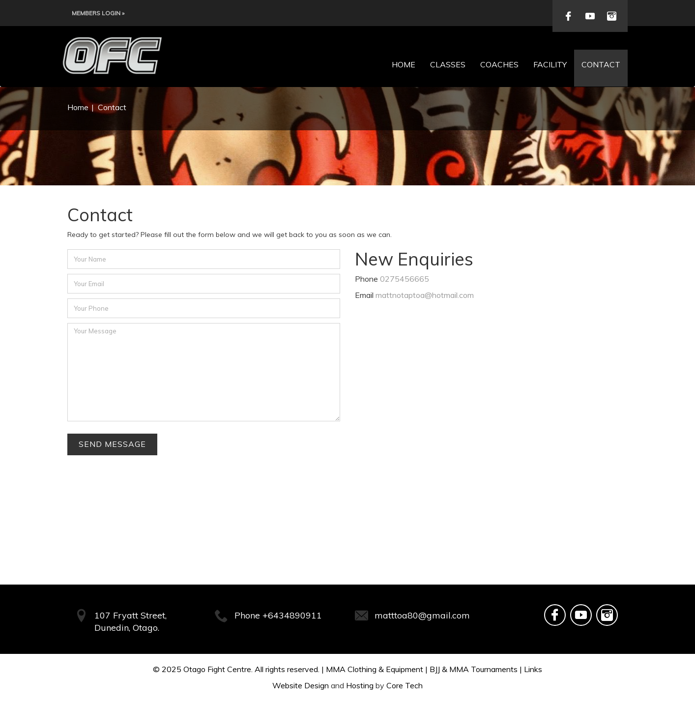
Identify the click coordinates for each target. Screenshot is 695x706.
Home (403, 64)
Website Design (300, 685)
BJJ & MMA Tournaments (474, 669)
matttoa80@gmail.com (422, 615)
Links (533, 669)
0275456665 (404, 279)
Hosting (360, 685)
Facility (550, 64)
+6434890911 (292, 615)
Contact (600, 64)
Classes (447, 64)
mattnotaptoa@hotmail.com (425, 295)
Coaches (499, 64)
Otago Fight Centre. (218, 669)
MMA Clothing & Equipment (374, 669)
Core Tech (404, 685)
